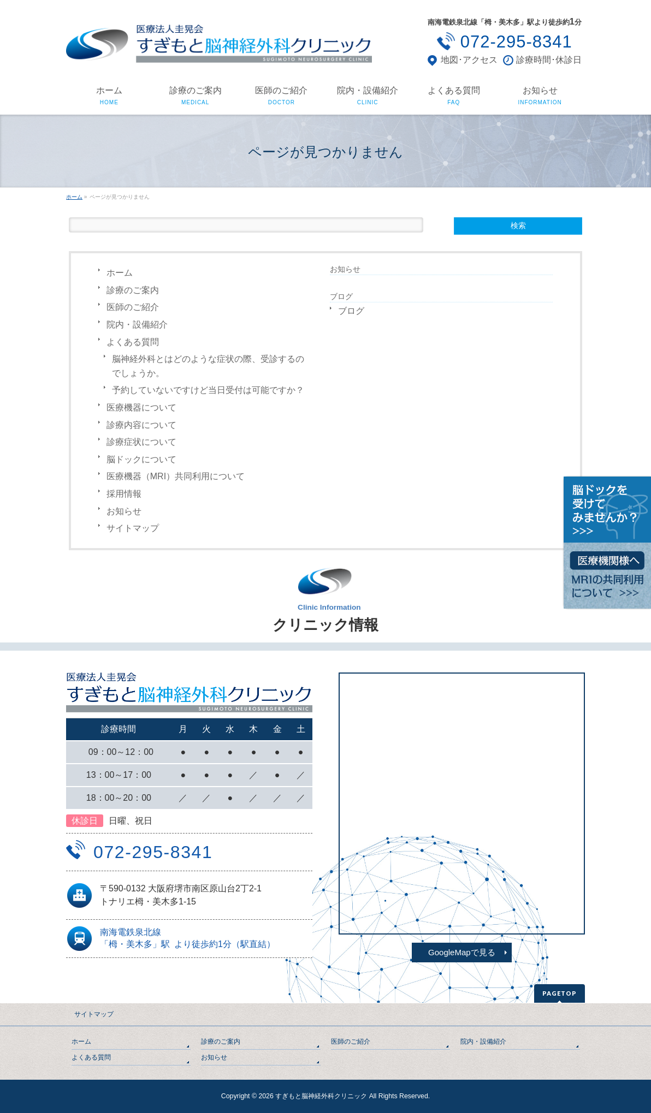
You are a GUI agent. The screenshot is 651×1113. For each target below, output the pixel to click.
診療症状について (141, 442)
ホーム (119, 272)
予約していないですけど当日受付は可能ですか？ (208, 390)
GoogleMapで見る (461, 952)
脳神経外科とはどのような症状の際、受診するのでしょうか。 (208, 366)
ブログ (351, 311)
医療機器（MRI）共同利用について (175, 476)
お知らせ (123, 511)
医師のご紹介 (132, 307)
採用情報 (123, 493)
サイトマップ (132, 528)
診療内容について (141, 425)
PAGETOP (559, 993)
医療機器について (141, 407)
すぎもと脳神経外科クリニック (321, 1096)
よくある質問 (132, 342)
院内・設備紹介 (137, 324)
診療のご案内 (132, 290)
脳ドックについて (141, 459)
